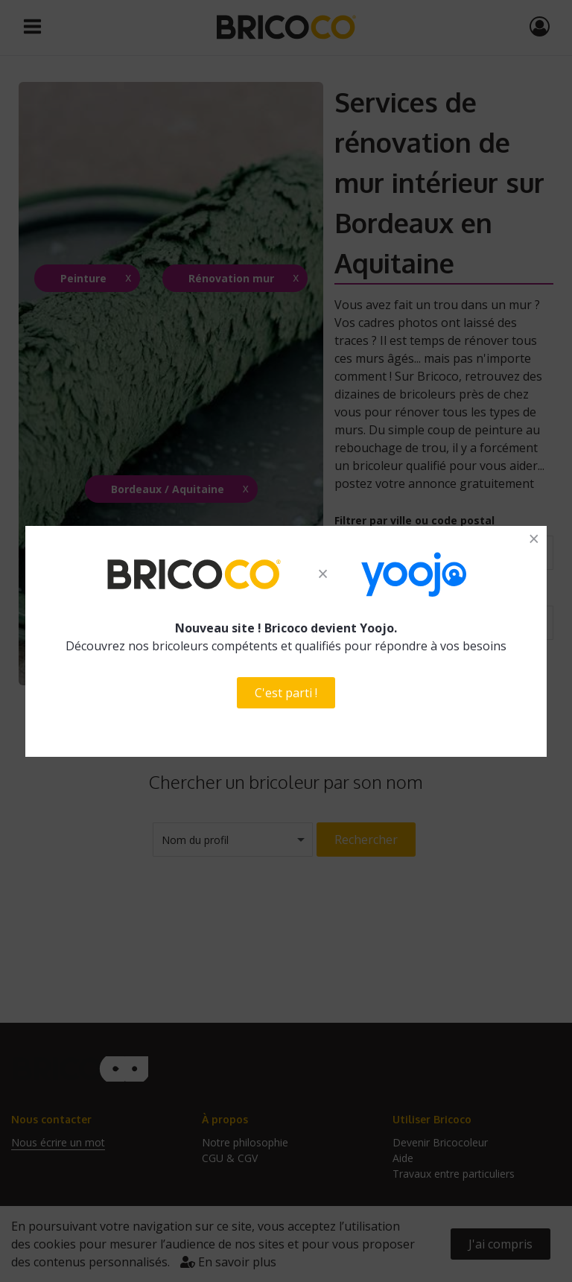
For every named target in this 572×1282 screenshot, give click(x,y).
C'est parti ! (286, 693)
